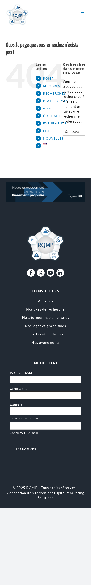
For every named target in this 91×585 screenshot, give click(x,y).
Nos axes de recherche (45, 309)
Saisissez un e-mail (25, 418)
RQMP (48, 78)
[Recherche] (66, 132)
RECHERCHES (54, 93)
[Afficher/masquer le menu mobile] (83, 14)
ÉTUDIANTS (53, 116)
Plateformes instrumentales (45, 318)
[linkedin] (60, 273)
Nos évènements (45, 343)
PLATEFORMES (55, 101)
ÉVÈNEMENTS (54, 123)
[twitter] (41, 273)
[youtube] (50, 273)
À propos (45, 301)
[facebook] (31, 273)
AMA (47, 108)
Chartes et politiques (45, 334)
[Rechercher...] (74, 132)
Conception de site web (27, 493)
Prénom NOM (22, 373)
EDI (46, 131)
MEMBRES (51, 86)
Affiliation (19, 389)
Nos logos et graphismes (45, 326)
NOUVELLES (53, 138)
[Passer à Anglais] (50, 144)
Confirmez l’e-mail (24, 433)
